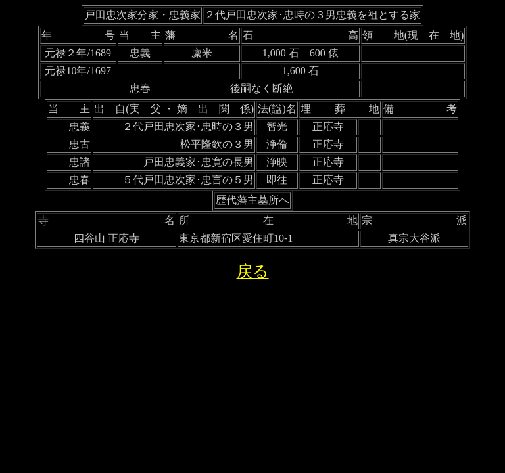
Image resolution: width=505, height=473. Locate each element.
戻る (253, 271)
